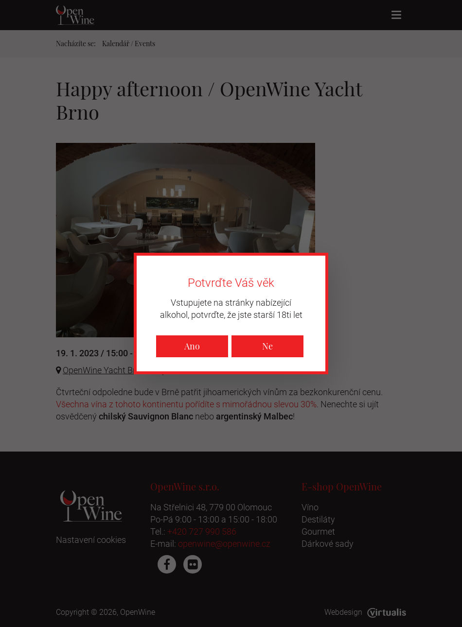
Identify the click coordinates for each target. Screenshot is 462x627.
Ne (267, 346)
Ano (192, 346)
